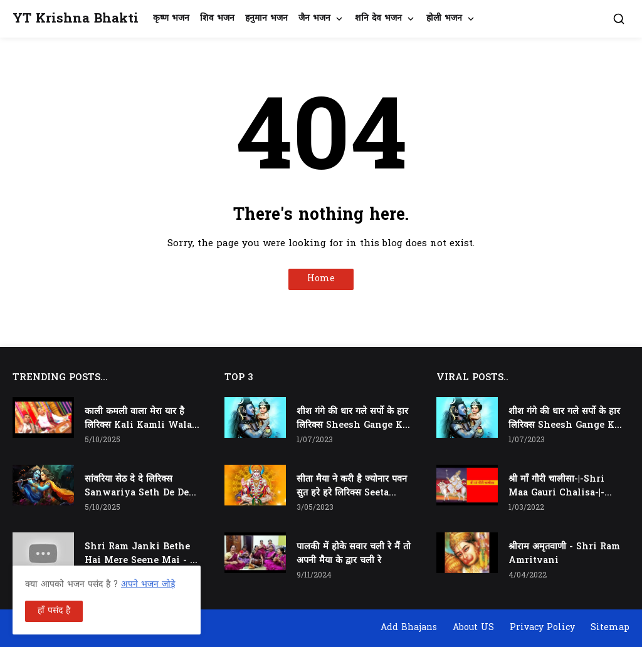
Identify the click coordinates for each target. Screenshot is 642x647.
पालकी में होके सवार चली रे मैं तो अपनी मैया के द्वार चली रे (354, 554)
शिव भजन (217, 18)
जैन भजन (314, 18)
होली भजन (444, 18)
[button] (618, 18)
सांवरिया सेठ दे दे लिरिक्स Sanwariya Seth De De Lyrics (137, 486)
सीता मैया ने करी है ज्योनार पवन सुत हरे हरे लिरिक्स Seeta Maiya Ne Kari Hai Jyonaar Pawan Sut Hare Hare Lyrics (352, 486)
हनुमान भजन (266, 18)
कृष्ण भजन (171, 18)
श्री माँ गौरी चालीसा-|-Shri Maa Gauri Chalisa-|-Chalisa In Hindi (556, 486)
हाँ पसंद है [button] (54, 611)
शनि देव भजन (378, 18)
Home (321, 279)
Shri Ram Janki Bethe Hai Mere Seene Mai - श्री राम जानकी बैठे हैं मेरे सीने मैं (142, 554)
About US (473, 627)
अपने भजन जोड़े (148, 584)
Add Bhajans (409, 627)
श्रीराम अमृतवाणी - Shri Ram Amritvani (564, 554)
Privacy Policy (542, 627)
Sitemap (610, 627)
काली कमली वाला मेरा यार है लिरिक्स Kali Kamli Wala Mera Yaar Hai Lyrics (138, 419)
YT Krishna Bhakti (76, 19)
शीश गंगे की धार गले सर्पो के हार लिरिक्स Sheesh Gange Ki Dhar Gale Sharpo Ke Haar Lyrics (352, 419)
